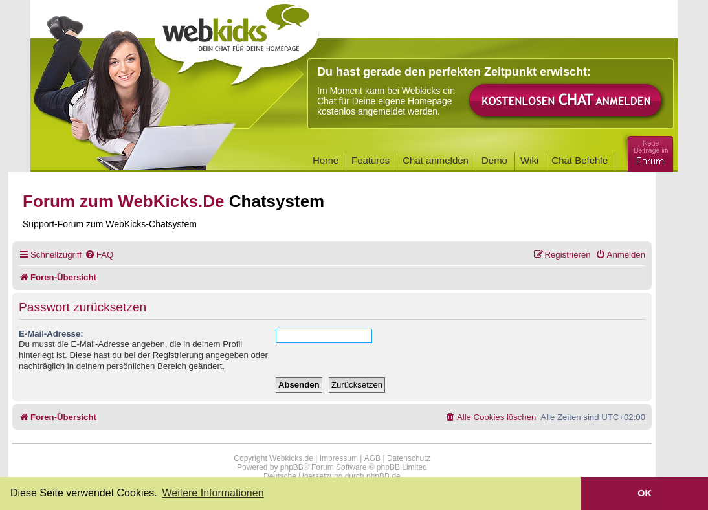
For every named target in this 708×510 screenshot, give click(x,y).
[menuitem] (99, 254)
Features (370, 160)
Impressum (339, 458)
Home (325, 160)
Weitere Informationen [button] (212, 492)
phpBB (292, 467)
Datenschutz (408, 458)
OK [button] (644, 493)
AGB (372, 458)
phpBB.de (383, 476)
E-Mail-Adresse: (51, 333)
